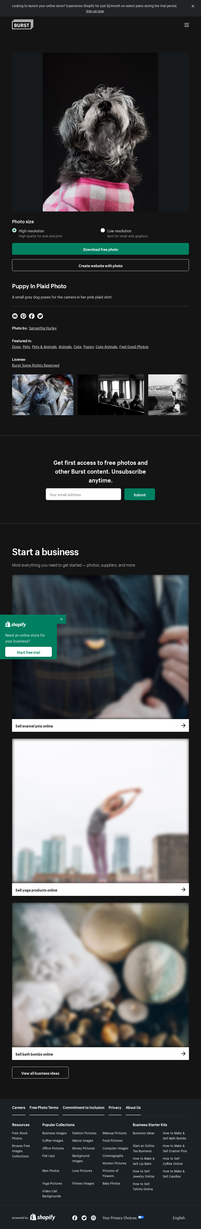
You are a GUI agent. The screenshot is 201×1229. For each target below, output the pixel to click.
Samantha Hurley (43, 327)
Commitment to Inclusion (83, 1107)
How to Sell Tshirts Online (143, 1186)
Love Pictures (82, 1170)
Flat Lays (48, 1155)
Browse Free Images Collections (21, 1150)
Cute (77, 346)
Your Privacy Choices (123, 1217)
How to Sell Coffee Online (173, 1161)
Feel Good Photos (133, 346)
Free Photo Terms (44, 1107)
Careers (18, 1107)
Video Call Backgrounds (51, 1193)
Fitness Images (83, 1183)
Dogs (16, 346)
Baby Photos (111, 1183)
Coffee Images (52, 1140)
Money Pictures (83, 1147)
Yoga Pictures (52, 1183)
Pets (26, 346)
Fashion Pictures (84, 1132)
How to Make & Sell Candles (174, 1173)
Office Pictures (53, 1147)
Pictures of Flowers (110, 1173)
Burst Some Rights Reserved (35, 365)
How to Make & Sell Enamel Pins (175, 1148)
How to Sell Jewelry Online (143, 1173)
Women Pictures (114, 1162)
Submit (140, 494)
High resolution (31, 230)
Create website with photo (101, 265)
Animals (65, 346)
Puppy (88, 346)
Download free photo (100, 249)
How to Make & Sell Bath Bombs (174, 1135)
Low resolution (119, 230)
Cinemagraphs (113, 1155)
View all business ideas (40, 1073)
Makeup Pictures (115, 1132)
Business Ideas (143, 1132)
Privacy (115, 1107)
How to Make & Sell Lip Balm (144, 1161)
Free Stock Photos (20, 1135)
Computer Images (115, 1147)
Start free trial (28, 652)
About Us (133, 1107)
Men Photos (50, 1170)
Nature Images (82, 1140)
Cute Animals (106, 346)
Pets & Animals (44, 346)
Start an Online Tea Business (143, 1148)
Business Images (54, 1132)
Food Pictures (113, 1140)
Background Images (80, 1158)
